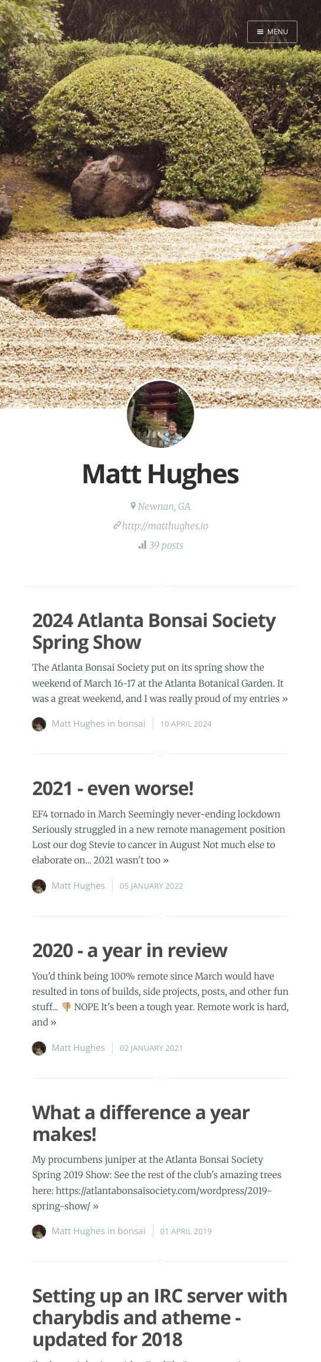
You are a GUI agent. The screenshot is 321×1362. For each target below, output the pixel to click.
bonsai (131, 724)
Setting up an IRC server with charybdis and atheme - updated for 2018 (159, 1317)
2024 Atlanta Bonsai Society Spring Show (153, 631)
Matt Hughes (78, 724)
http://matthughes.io (165, 526)
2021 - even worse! (112, 788)
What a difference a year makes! (141, 1123)
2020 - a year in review (129, 950)
